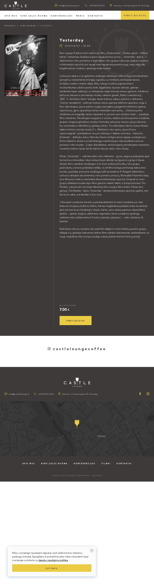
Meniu (80, 16)
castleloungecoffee (79, 348)
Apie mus (11, 16)
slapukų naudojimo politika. (53, 560)
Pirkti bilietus (135, 16)
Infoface (97, 476)
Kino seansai (28, 26)
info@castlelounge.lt (69, 5)
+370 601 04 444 (97, 5)
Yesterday (46, 26)
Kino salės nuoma (34, 16)
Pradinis (10, 26)
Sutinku (52, 568)
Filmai (105, 463)
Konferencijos (62, 16)
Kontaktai (95, 16)
